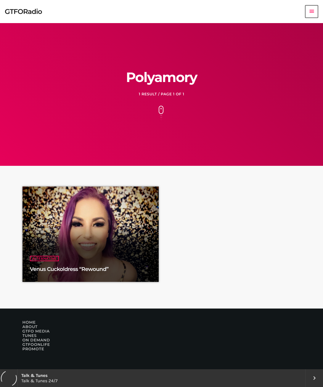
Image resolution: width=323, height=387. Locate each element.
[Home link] (23, 11)
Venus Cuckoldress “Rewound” (69, 269)
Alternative (44, 258)
